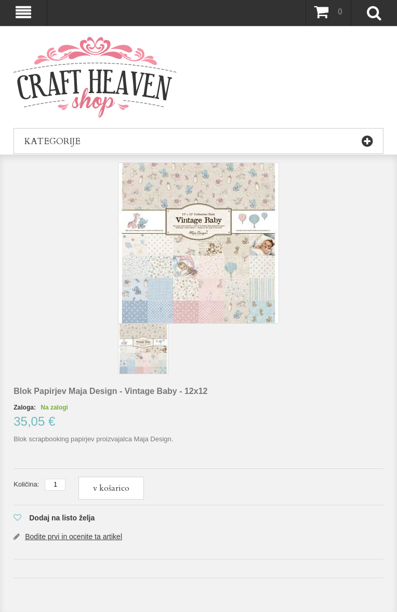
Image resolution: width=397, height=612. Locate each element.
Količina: (26, 484)
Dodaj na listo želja (62, 518)
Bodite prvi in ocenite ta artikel (73, 536)
